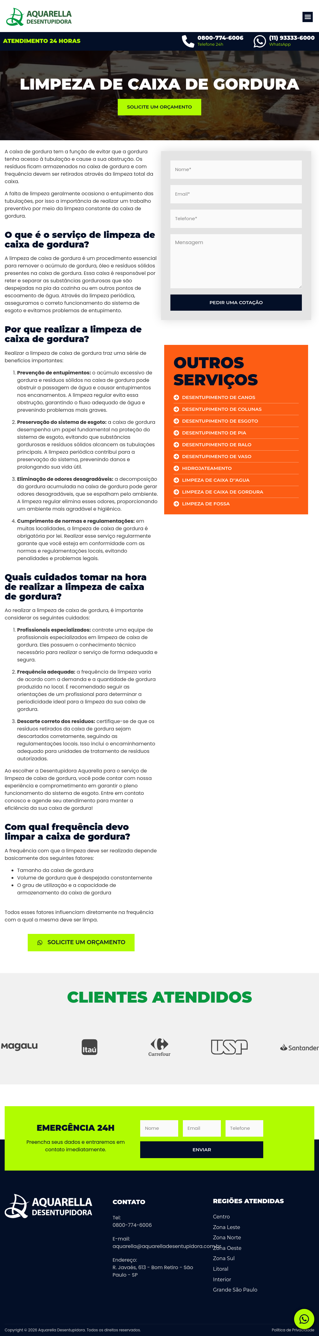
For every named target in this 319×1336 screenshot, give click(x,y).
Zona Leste (226, 1227)
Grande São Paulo (235, 1290)
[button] (307, 17)
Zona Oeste (227, 1248)
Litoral (220, 1269)
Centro (221, 1217)
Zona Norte (227, 1238)
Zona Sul (224, 1258)
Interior (222, 1280)
